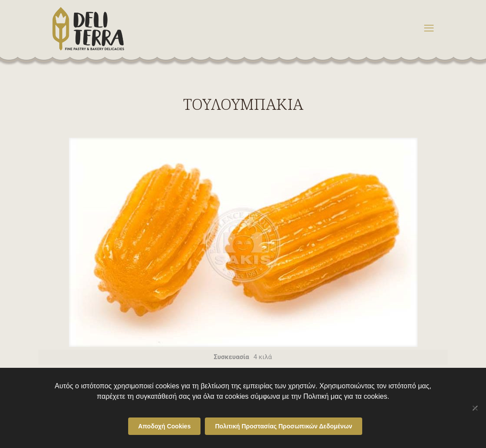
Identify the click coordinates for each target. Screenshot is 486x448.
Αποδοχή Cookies (164, 426)
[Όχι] (475, 408)
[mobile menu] (428, 28)
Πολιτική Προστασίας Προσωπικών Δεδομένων (283, 426)
